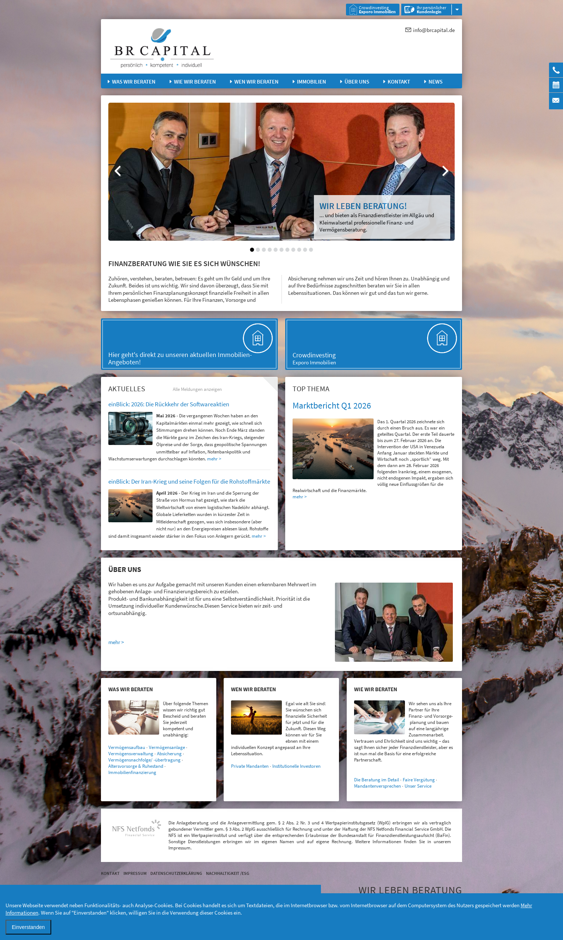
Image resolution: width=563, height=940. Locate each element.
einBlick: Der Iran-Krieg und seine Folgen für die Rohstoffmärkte (189, 481)
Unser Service (418, 786)
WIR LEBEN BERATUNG (410, 890)
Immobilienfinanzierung (132, 772)
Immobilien (311, 81)
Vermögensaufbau (126, 747)
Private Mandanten (250, 766)
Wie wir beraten (195, 81)
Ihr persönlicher (431, 9)
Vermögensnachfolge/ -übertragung (144, 760)
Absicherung (169, 753)
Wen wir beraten (256, 81)
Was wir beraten (133, 81)
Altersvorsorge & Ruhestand (135, 766)
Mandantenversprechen (377, 786)
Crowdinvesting (377, 9)
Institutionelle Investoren (296, 766)
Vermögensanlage (167, 747)
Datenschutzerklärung (176, 873)
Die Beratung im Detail (376, 780)
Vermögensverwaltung (130, 753)
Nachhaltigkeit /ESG (227, 873)
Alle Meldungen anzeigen (197, 389)
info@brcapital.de (434, 29)
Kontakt (399, 81)
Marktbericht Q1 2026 (332, 405)
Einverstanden (28, 927)
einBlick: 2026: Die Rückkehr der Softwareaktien (168, 404)
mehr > (300, 497)
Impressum (135, 873)
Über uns (357, 81)
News (436, 81)
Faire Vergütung (419, 780)
